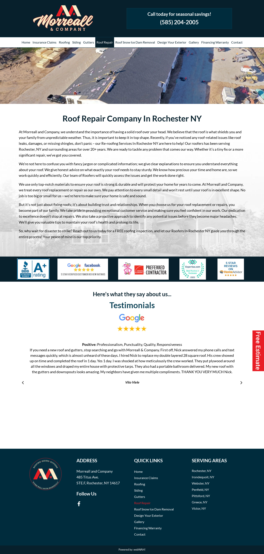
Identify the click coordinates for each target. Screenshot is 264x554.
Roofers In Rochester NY (190, 231)
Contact (237, 42)
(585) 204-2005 (179, 22)
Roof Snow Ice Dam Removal (135, 42)
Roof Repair (104, 42)
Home (26, 42)
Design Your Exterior (171, 42)
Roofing (64, 42)
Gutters (88, 42)
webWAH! (139, 549)
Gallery (194, 42)
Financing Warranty (215, 42)
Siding (76, 42)
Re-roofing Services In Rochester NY (129, 143)
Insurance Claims (44, 42)
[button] (23, 383)
